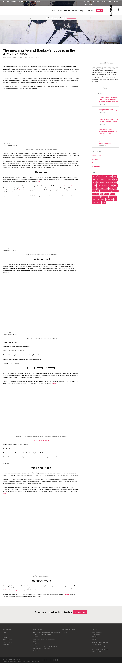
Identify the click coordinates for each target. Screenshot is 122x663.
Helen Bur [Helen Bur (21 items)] (110, 184)
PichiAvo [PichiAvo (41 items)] (112, 192)
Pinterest (88, 5)
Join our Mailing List (9, 1)
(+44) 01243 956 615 (97, 650)
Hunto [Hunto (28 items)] (115, 184)
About (21, 1)
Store (59, 10)
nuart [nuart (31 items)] (94, 192)
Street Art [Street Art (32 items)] (99, 201)
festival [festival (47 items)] (107, 181)
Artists (67, 10)
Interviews (95, 158)
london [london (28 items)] (111, 186)
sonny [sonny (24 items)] (94, 198)
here (39, 180)
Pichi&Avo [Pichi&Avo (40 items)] (106, 192)
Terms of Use (6, 643)
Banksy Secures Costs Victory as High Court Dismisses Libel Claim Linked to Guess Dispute (46, 647)
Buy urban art (81, 611)
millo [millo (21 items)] (115, 186)
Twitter (87, 2)
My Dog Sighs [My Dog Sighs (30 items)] (96, 189)
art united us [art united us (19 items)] (109, 175)
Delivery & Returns (7, 638)
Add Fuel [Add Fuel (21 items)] (95, 175)
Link (105, 86)
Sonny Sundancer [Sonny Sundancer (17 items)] (101, 198)
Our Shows (95, 161)
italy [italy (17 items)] (98, 186)
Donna (10, 56)
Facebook (96, 2)
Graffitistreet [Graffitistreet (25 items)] (104, 184)
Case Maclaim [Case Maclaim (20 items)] (109, 178)
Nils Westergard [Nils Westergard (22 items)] (109, 189)
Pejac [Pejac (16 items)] (101, 192)
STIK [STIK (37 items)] (115, 198)
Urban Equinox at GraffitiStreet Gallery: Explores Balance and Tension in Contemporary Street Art (46, 633)
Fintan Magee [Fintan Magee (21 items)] (113, 181)
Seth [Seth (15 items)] (107, 195)
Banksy (75, 10)
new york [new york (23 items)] (102, 189)
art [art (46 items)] (103, 175)
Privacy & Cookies (7, 640)
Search (110, 10)
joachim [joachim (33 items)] (102, 186)
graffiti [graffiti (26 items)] (98, 184)
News (82, 8)
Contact (37, 1)
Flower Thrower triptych (12, 589)
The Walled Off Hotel (70, 184)
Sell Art (28, 1)
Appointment (102, 641)
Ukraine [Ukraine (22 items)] (104, 201)
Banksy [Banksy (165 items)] (114, 175)
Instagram (107, 2)
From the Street (35, 56)
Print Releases (96, 165)
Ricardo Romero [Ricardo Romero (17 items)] (96, 195)
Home (52, 10)
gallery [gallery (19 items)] (94, 184)
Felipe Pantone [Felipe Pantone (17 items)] (100, 181)
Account (99, 10)
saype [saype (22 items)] (102, 195)
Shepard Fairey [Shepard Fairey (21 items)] (112, 195)
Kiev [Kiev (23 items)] (107, 186)
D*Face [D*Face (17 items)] (116, 178)
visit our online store (71, 18)
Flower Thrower (23, 188)
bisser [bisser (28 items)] (94, 178)
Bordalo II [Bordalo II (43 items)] (103, 178)
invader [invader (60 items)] (94, 186)
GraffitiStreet (9, 10)
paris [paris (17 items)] (97, 192)
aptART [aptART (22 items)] (99, 175)
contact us (65, 586)
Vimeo (115, 2)
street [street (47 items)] (94, 201)
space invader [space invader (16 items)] (109, 198)
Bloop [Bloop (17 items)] (98, 178)
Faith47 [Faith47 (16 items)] (94, 181)
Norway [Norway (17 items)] (116, 189)
